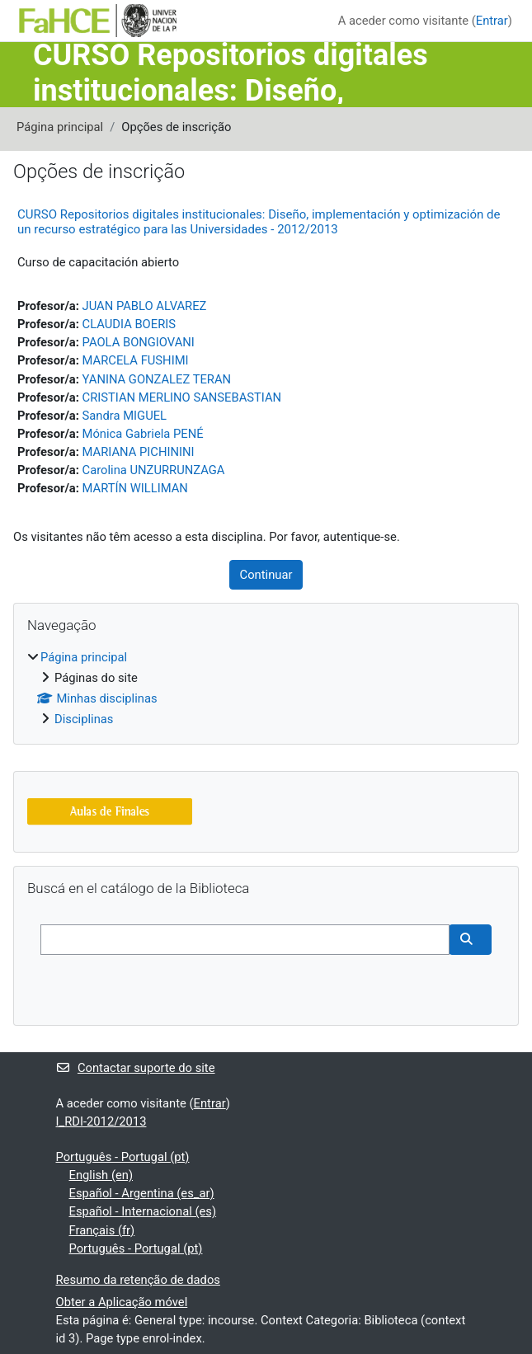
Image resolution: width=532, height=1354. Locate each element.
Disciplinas (83, 719)
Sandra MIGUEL (124, 415)
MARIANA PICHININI (138, 451)
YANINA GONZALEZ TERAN (157, 379)
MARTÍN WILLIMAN (135, 488)
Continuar (266, 574)
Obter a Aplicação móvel (122, 1302)
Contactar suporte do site (135, 1067)
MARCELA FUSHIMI (135, 360)
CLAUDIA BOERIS (129, 324)
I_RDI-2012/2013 (101, 1121)
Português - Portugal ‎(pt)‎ (123, 1156)
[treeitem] (266, 688)
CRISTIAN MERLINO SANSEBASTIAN (182, 397)
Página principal (59, 127)
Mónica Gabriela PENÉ (143, 433)
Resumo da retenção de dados (138, 1279)
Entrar (492, 20)
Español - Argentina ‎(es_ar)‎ (141, 1193)
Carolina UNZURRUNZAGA (153, 470)
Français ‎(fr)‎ (102, 1230)
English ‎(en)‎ (101, 1175)
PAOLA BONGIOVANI (138, 342)
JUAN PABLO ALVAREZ (144, 306)
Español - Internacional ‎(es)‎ (143, 1211)
